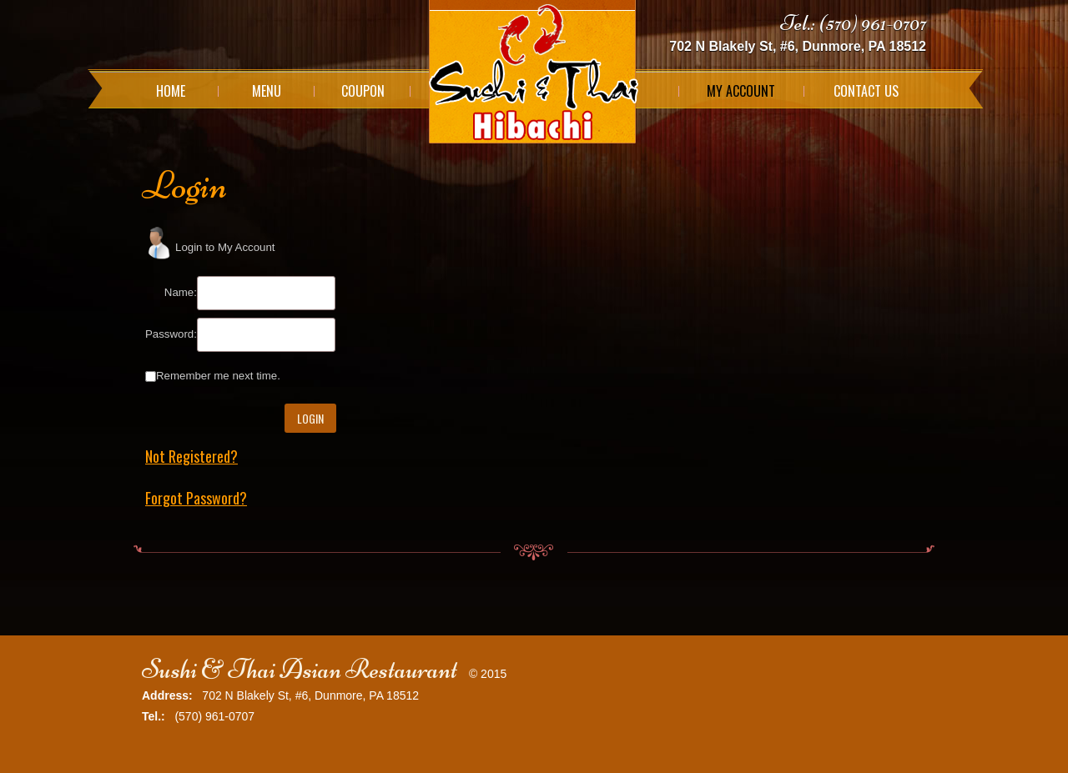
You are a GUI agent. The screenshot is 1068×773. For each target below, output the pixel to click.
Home (170, 91)
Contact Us (866, 91)
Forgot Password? (196, 498)
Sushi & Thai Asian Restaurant (299, 669)
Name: (180, 292)
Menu (266, 91)
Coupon (363, 91)
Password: (171, 334)
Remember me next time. (218, 375)
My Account (741, 91)
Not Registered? (191, 456)
